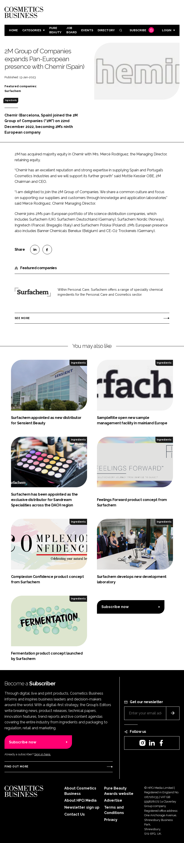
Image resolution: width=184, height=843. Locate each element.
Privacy (110, 820)
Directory (106, 30)
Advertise (113, 800)
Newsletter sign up (81, 807)
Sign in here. (42, 754)
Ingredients (11, 100)
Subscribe (141, 30)
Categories (31, 30)
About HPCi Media (80, 800)
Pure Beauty (55, 30)
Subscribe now (115, 607)
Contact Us (74, 814)
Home (13, 30)
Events (87, 30)
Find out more (16, 766)
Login (166, 30)
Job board (71, 30)
